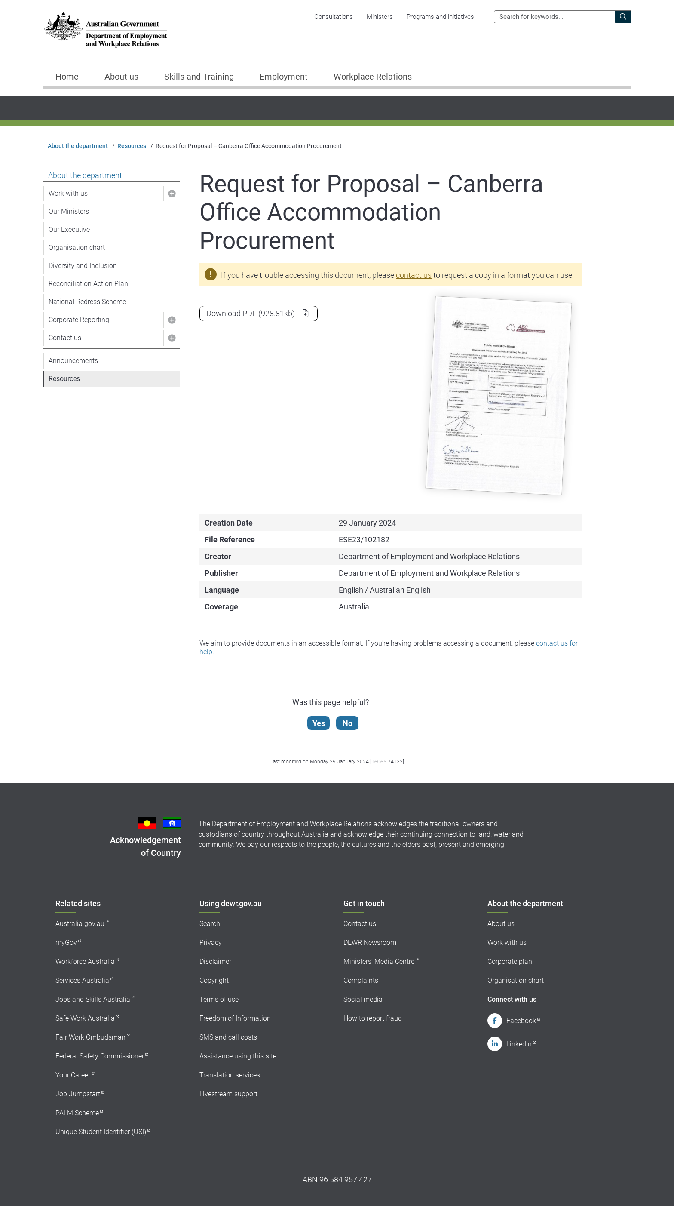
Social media (363, 999)
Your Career (72, 1075)
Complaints (360, 980)
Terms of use (219, 999)
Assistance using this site (237, 1056)
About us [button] (121, 76)
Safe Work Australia (85, 1018)
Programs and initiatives (440, 17)
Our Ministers (69, 211)
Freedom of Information (235, 1018)
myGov (66, 942)
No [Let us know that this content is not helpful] (348, 723)
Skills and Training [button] (199, 76)
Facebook (521, 1021)
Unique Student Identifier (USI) (100, 1132)
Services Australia (82, 980)
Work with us (68, 193)
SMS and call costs (228, 1037)
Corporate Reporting (79, 320)
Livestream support (228, 1094)
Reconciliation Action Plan (88, 284)
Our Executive (69, 229)
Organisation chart (77, 247)
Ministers (380, 17)
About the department (78, 145)
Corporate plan (509, 961)
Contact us (65, 338)
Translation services (229, 1075)
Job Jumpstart (77, 1094)
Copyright (214, 980)
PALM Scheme (77, 1113)
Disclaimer (215, 961)
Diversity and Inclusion (83, 266)
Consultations (333, 17)
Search (209, 924)
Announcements (73, 361)
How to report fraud (372, 1018)
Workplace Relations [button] (373, 76)
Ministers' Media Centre (378, 961)
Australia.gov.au (79, 924)
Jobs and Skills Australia (92, 999)
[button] (171, 193)
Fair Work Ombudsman (90, 1037)
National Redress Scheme (87, 302)
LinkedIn (519, 1044)
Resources (131, 145)
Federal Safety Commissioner (99, 1056)
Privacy (210, 942)
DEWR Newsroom (369, 942)
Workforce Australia (85, 961)
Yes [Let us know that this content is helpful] (319, 723)
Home (67, 76)
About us (501, 924)
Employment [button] (284, 76)
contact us (414, 275)
